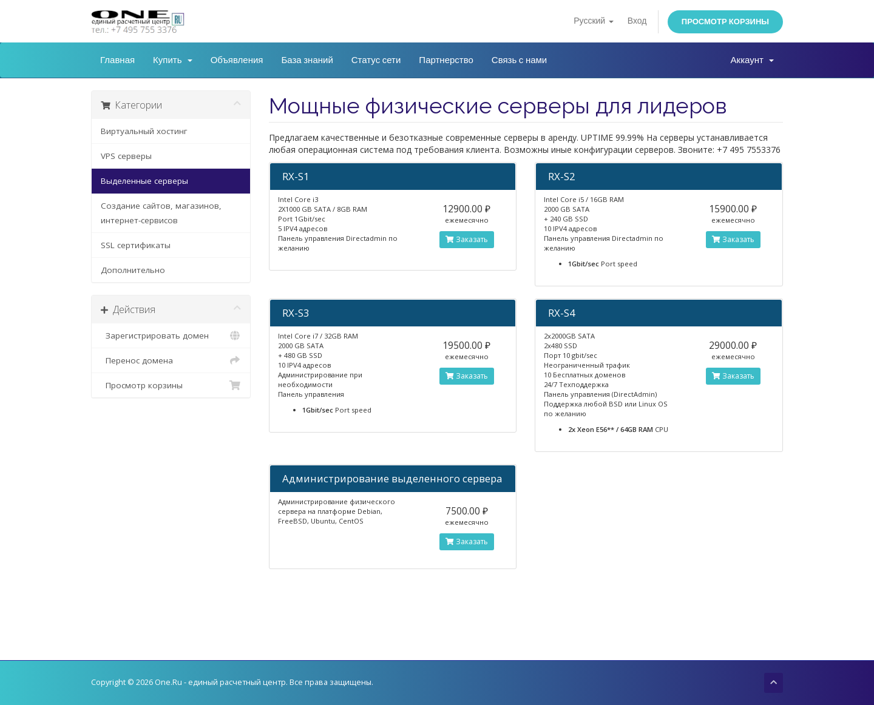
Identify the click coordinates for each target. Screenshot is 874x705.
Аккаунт (752, 60)
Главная (117, 60)
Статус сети (376, 60)
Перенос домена (171, 360)
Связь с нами (519, 60)
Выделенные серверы (144, 180)
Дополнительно (133, 270)
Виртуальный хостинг (144, 131)
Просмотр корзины (725, 21)
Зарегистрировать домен (171, 335)
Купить (172, 60)
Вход (637, 21)
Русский (593, 21)
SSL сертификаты (136, 245)
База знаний (307, 60)
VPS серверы (126, 155)
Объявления (237, 60)
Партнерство (446, 60)
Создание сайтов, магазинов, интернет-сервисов (161, 213)
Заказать (466, 239)
